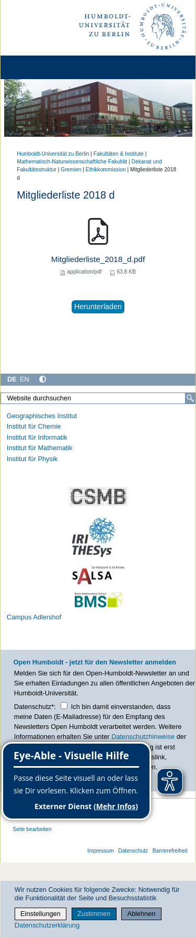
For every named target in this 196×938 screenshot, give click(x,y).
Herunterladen (98, 306)
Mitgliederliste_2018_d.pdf (98, 259)
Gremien (71, 169)
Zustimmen (93, 914)
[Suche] (190, 398)
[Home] (38, 67)
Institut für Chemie (34, 426)
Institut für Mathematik (40, 448)
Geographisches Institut (42, 416)
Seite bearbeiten (32, 829)
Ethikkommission (106, 169)
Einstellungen (40, 914)
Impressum (100, 851)
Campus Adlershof (34, 617)
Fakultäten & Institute (119, 154)
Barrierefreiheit (170, 851)
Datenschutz (133, 851)
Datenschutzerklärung (47, 925)
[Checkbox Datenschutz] (64, 705)
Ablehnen (141, 914)
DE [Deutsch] (12, 379)
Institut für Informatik (37, 437)
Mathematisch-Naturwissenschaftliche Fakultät (72, 162)
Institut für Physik (32, 459)
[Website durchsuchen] (98, 398)
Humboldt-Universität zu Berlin (53, 154)
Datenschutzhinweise (143, 736)
